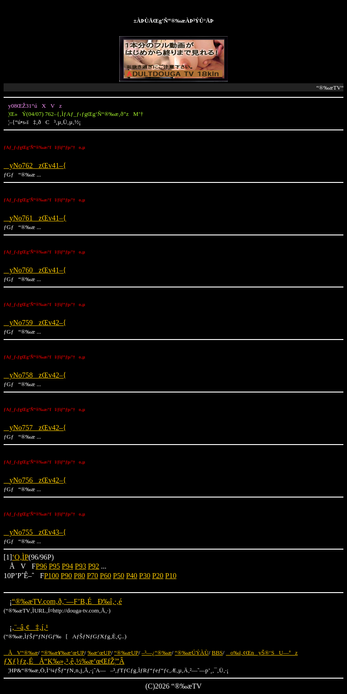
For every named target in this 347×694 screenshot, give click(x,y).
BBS (217, 652)
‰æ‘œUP (99, 652)
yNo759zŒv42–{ (35, 322)
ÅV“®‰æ (21, 652)
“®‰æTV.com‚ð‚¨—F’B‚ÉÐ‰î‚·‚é (67, 601)
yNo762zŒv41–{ (35, 165)
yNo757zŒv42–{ (35, 427)
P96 (41, 566)
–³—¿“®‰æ (156, 652)
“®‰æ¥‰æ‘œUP (62, 652)
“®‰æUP (126, 652)
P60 (105, 575)
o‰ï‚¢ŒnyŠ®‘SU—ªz (262, 652)
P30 (144, 575)
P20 (158, 575)
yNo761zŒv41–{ (35, 218)
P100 (51, 575)
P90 (66, 575)
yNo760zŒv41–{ (35, 270)
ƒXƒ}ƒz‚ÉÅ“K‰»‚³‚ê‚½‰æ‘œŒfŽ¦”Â (64, 661)
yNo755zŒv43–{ (35, 532)
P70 (92, 575)
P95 (54, 566)
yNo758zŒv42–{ (35, 375)
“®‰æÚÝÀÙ (192, 652)
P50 (118, 575)
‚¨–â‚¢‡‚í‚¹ (30, 627)
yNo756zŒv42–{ (35, 480)
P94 (67, 566)
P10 (171, 575)
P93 (80, 566)
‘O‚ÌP (20, 557)
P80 (79, 575)
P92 (93, 566)
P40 (131, 575)
